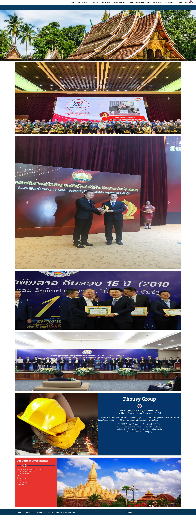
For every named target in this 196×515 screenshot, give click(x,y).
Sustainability (106, 2)
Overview (189, 2)
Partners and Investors (136, 2)
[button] (14, 35)
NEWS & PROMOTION (154, 2)
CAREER (179, 2)
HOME (72, 2)
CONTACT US (169, 2)
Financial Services (120, 2)
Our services (94, 2)
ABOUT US (82, 2)
